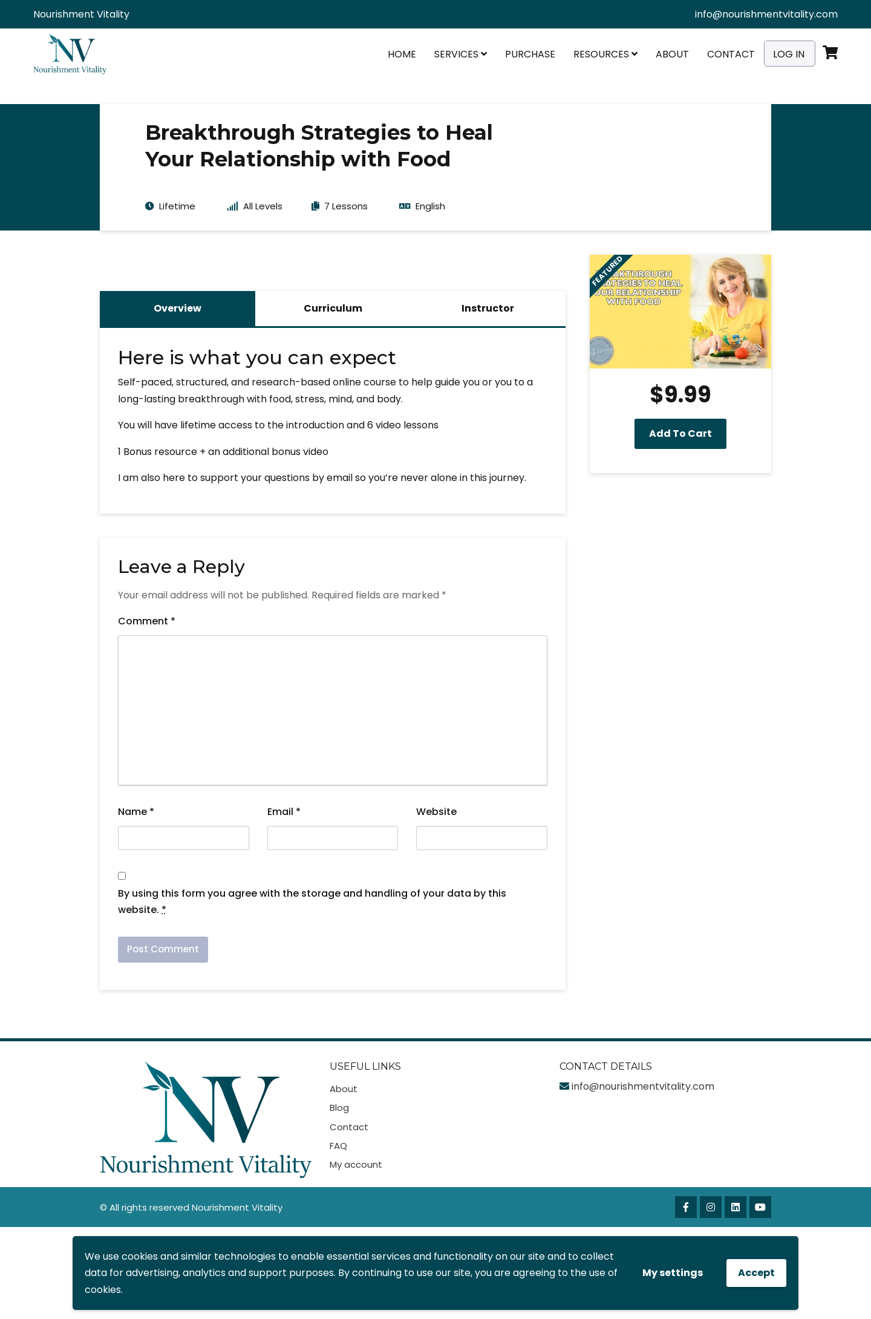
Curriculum (333, 308)
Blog (339, 1107)
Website (436, 812)
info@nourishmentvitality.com (766, 14)
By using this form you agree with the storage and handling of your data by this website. (312, 901)
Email (284, 812)
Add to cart (680, 433)
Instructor (488, 308)
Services (460, 54)
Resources (605, 54)
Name (136, 812)
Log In (788, 54)
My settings (672, 1273)
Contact (731, 54)
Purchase (530, 54)
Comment (146, 621)
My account (356, 1164)
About (672, 54)
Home (402, 54)
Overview (177, 308)
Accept (756, 1273)
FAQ (338, 1145)
